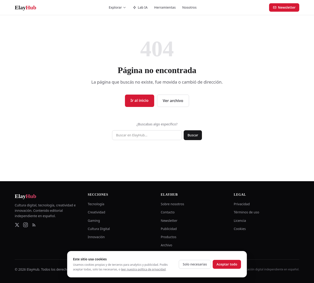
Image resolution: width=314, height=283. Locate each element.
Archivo (166, 245)
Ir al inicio (140, 100)
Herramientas (165, 7)
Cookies (240, 228)
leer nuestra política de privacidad (143, 269)
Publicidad (169, 228)
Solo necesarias (195, 264)
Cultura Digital (99, 228)
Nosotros (189, 7)
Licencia (240, 220)
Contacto (168, 212)
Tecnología (96, 204)
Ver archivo (173, 100)
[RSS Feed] (34, 225)
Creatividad (96, 212)
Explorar (117, 7)
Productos (168, 237)
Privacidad (242, 204)
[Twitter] (17, 225)
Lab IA (140, 7)
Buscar (192, 135)
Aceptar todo (226, 264)
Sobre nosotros (172, 204)
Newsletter (284, 7)
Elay (25, 196)
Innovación (96, 237)
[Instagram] (25, 225)
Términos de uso (246, 212)
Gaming (94, 220)
